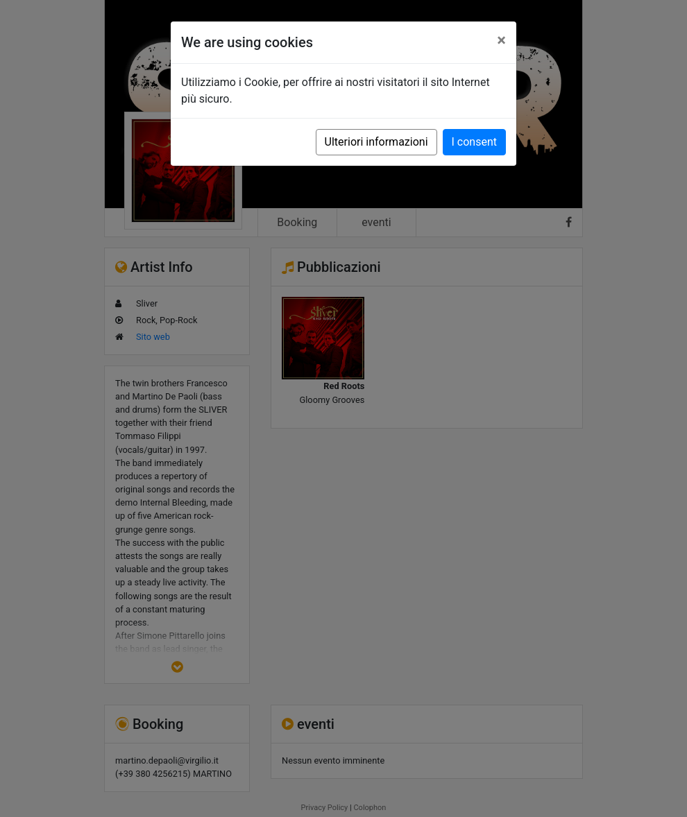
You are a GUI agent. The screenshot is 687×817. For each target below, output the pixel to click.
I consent (474, 141)
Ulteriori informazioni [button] (376, 141)
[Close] (501, 40)
